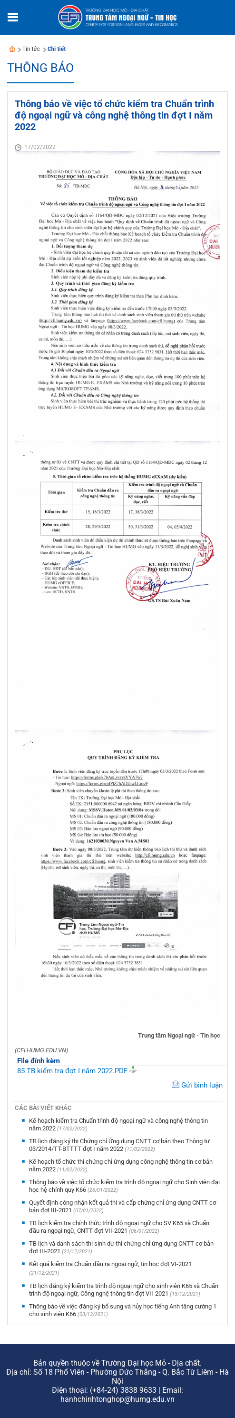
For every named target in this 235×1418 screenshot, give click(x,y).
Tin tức (31, 48)
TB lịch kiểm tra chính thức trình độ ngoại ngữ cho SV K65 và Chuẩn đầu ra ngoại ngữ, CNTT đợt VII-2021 (119, 1226)
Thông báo (40, 68)
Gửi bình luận (202, 1085)
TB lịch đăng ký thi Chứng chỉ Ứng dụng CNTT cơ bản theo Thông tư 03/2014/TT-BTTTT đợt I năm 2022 (119, 1145)
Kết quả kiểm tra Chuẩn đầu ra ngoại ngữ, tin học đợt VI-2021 (110, 1264)
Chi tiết (57, 48)
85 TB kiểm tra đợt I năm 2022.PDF (72, 1071)
